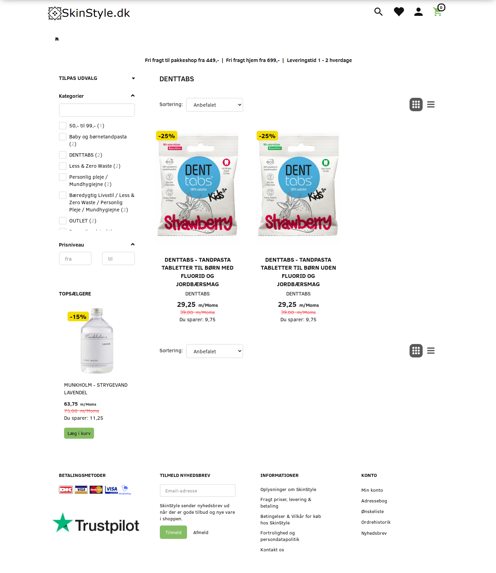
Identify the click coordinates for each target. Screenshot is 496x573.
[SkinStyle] (89, 12)
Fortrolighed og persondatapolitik (279, 535)
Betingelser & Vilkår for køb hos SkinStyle (290, 519)
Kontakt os (272, 549)
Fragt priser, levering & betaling (285, 502)
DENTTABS (197, 293)
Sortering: (171, 104)
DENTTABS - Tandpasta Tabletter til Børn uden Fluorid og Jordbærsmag (298, 272)
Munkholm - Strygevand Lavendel (95, 388)
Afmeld (200, 532)
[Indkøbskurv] (439, 11)
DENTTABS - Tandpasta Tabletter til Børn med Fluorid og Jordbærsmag (198, 272)
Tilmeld (173, 532)
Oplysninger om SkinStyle (288, 489)
